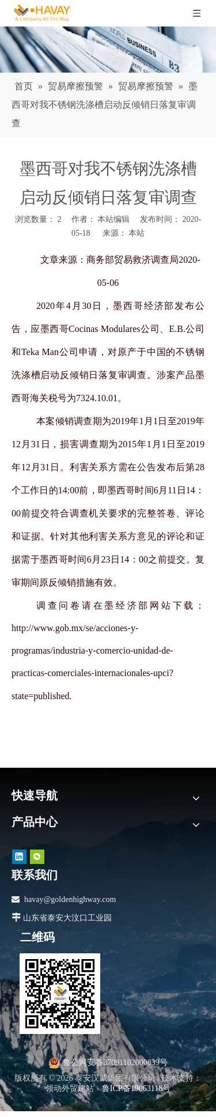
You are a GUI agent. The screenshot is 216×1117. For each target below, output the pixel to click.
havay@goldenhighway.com (70, 899)
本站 (136, 233)
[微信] (37, 856)
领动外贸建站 (70, 1088)
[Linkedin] (19, 856)
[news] (108, 50)
